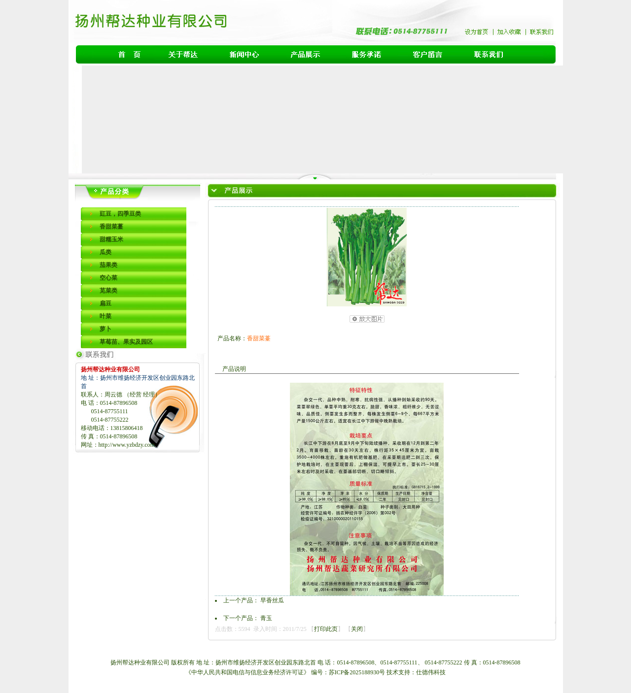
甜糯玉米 (111, 239)
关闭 (357, 629)
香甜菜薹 (111, 226)
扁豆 (105, 303)
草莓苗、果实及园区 (126, 341)
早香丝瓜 (272, 600)
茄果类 (108, 265)
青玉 (266, 618)
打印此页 (326, 629)
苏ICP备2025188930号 (358, 672)
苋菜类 (108, 290)
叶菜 (105, 316)
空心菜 (108, 277)
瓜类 (105, 252)
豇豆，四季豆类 (120, 213)
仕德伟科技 (431, 672)
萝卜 (105, 329)
